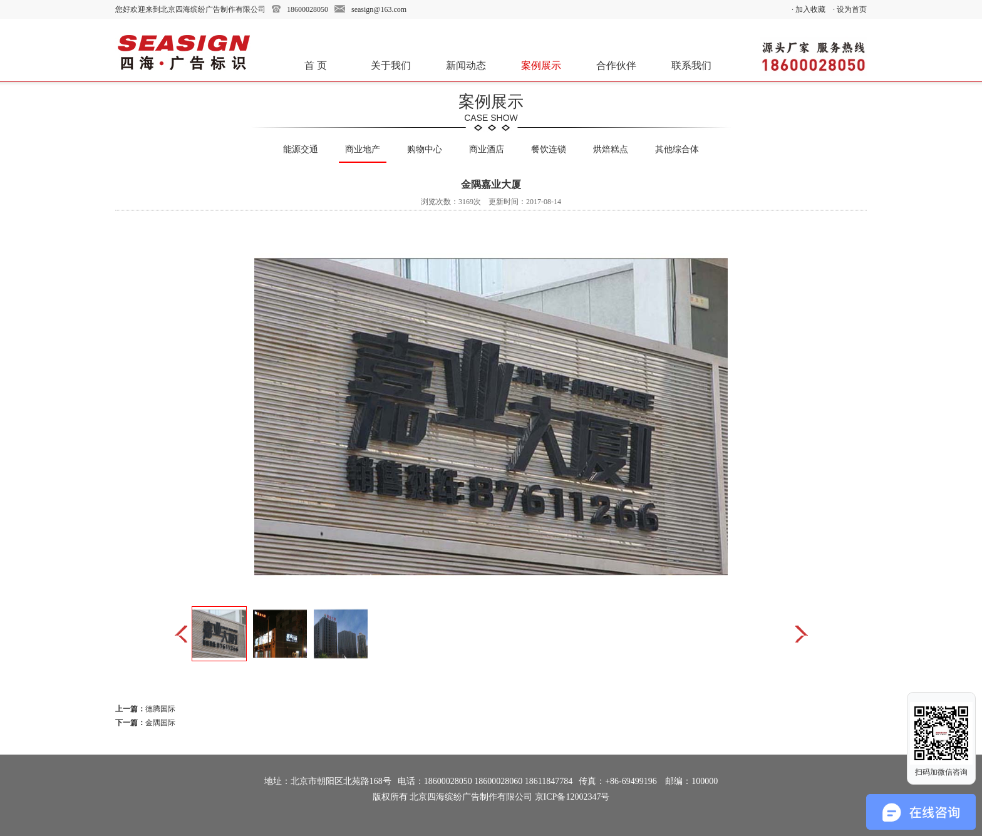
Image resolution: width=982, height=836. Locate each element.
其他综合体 (677, 149)
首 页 (315, 65)
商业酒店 (486, 149)
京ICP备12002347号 (572, 797)
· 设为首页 (850, 9)
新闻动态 (466, 65)
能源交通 (300, 149)
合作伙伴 (616, 65)
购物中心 (424, 149)
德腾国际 (160, 708)
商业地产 (362, 149)
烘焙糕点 (610, 149)
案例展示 (541, 65)
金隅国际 (160, 722)
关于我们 (391, 65)
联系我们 (691, 65)
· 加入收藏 (808, 9)
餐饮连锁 (548, 149)
